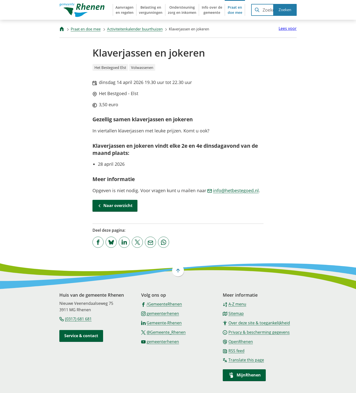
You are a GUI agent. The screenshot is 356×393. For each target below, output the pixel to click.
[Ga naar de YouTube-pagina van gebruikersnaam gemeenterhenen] (160, 341)
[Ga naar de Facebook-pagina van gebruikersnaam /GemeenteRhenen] (161, 304)
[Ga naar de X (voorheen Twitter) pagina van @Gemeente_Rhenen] (163, 332)
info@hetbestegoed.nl (233, 190)
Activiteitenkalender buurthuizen (135, 28)
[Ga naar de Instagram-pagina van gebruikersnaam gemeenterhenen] (160, 313)
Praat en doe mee (86, 28)
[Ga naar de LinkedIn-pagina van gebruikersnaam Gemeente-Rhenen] (161, 323)
